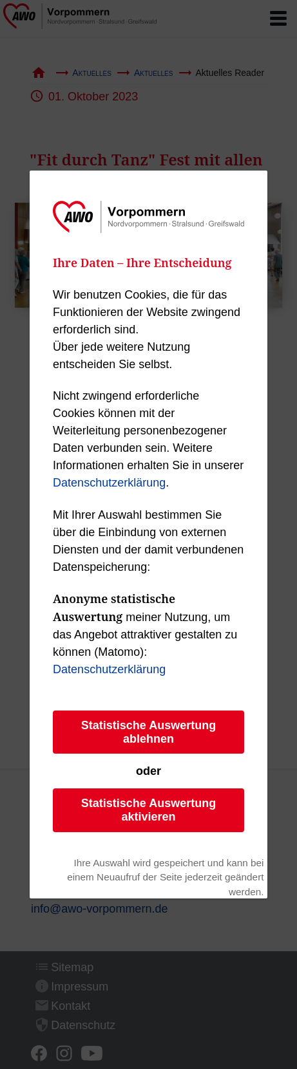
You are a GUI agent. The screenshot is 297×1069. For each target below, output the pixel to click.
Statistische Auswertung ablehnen (148, 732)
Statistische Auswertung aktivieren (148, 810)
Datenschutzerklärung (109, 482)
